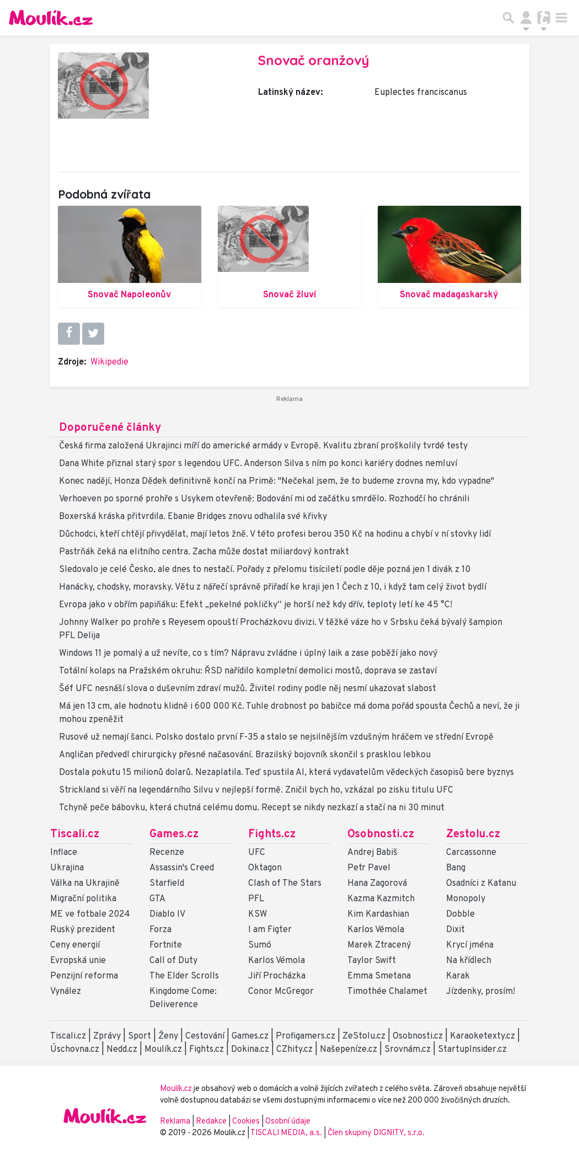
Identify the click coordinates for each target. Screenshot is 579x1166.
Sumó (259, 945)
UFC (256, 852)
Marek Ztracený (379, 945)
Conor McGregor (281, 991)
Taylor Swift (371, 960)
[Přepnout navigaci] (526, 17)
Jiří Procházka (276, 976)
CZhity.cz (294, 1049)
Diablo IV (167, 914)
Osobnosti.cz (380, 834)
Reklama (175, 1121)
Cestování (204, 1036)
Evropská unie (78, 960)
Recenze (166, 852)
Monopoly (465, 899)
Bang (455, 868)
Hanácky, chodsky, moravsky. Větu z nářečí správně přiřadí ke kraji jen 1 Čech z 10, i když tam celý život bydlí (272, 587)
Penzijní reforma (84, 976)
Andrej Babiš (372, 852)
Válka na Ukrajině (85, 883)
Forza (160, 929)
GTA (157, 899)
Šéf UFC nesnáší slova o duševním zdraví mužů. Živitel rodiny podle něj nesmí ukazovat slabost (247, 688)
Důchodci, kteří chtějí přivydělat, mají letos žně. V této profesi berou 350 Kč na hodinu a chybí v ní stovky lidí (275, 534)
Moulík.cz (163, 1049)
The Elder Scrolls (184, 976)
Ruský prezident (82, 929)
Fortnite (165, 945)
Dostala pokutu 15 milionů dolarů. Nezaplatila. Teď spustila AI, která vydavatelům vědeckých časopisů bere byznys (286, 772)
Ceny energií (75, 945)
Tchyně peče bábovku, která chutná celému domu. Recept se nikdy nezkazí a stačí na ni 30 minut (251, 808)
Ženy (168, 1036)
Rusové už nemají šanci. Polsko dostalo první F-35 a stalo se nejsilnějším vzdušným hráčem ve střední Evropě (276, 737)
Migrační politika (83, 899)
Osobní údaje (287, 1121)
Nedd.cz (121, 1049)
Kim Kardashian (378, 914)
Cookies (246, 1121)
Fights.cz (272, 834)
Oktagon (265, 868)
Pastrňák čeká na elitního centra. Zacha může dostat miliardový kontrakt (204, 552)
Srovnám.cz (407, 1049)
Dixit (455, 929)
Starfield (166, 883)
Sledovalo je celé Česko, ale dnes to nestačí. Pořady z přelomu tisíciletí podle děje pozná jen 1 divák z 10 (264, 569)
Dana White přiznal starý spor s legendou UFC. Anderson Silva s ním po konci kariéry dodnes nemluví (258, 463)
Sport (139, 1036)
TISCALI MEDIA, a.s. (287, 1133)
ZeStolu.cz (363, 1036)
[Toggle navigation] (561, 17)
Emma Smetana (379, 976)
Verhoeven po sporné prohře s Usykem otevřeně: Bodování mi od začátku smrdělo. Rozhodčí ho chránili (264, 499)
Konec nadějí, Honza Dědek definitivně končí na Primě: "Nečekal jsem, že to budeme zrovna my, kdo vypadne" (276, 481)
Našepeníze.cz (348, 1049)
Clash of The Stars (284, 883)
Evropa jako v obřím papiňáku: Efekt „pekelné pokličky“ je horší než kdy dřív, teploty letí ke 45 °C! (255, 605)
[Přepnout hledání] (508, 17)
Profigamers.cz (305, 1036)
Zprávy (107, 1036)
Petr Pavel (368, 868)
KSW (257, 914)
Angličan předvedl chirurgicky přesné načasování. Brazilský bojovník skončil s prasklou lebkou (245, 755)
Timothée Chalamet (387, 991)
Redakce (211, 1121)
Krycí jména (470, 945)
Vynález (65, 991)
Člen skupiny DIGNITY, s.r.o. (376, 1133)
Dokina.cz (250, 1049)
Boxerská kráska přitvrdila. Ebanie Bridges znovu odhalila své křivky (193, 516)
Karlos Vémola (276, 960)
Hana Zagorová (377, 883)
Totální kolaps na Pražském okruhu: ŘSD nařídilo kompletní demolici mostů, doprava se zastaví (248, 671)
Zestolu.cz (473, 834)
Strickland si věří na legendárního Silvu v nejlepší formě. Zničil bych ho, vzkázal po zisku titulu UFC (256, 790)
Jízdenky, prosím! (480, 991)
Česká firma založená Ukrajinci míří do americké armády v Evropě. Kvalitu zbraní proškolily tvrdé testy (263, 446)
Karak (458, 976)
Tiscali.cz (74, 834)
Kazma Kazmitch (381, 899)
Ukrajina (67, 868)
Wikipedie (109, 362)
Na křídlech (468, 960)
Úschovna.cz (74, 1049)
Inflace (63, 852)
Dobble (460, 914)
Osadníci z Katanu (481, 883)
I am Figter (270, 929)
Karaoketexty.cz (482, 1036)
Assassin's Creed (181, 868)
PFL (256, 899)
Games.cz (174, 834)
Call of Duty (173, 960)
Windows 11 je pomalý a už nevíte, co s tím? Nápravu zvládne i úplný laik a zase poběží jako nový (248, 653)
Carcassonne (471, 852)
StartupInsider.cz (472, 1049)
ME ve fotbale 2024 (90, 914)
